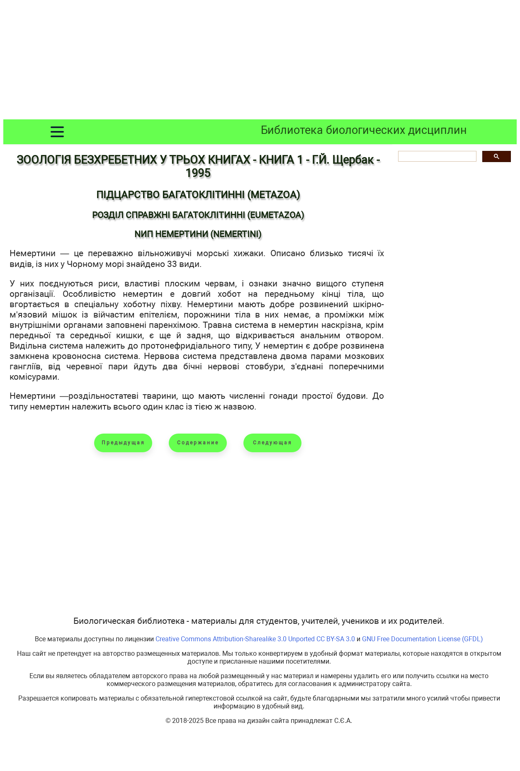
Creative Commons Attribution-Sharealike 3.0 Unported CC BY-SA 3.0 (255, 639)
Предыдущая (123, 443)
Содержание (198, 443)
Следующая (272, 443)
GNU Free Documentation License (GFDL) (422, 639)
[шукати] (436, 156)
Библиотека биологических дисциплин (364, 130)
